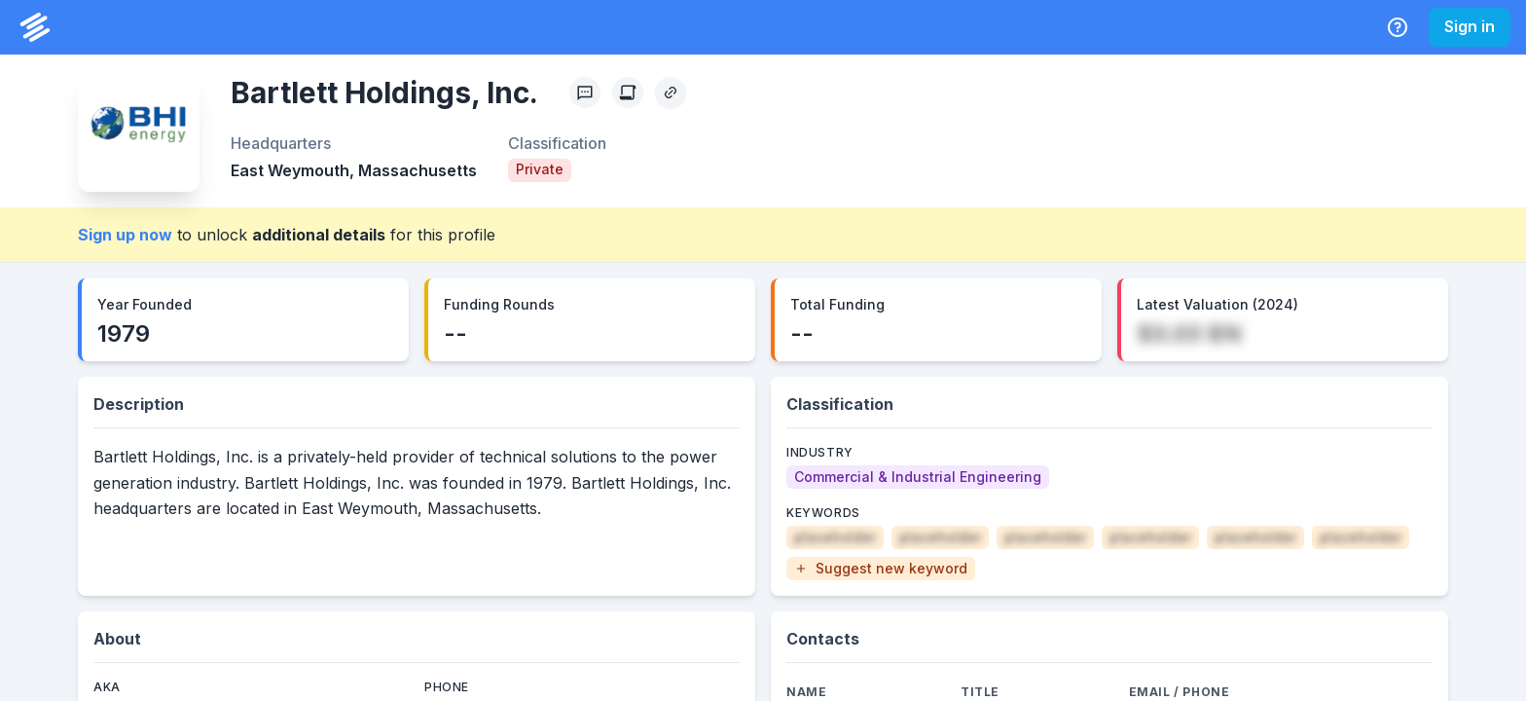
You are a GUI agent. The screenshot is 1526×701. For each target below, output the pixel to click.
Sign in (1469, 26)
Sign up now (125, 234)
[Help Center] (1397, 27)
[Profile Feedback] (584, 92)
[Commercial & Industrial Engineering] (917, 477)
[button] (880, 568)
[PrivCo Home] (35, 27)
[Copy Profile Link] (670, 92)
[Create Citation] (627, 92)
